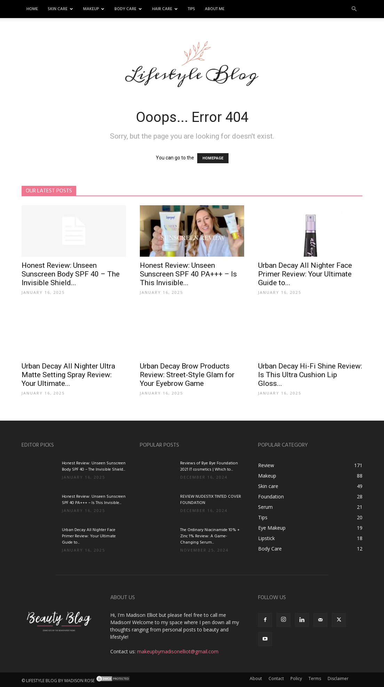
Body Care (128, 9)
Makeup (93, 9)
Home (32, 9)
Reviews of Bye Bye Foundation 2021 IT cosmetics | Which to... (209, 466)
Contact (276, 678)
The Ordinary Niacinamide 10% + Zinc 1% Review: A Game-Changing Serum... (210, 536)
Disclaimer (338, 678)
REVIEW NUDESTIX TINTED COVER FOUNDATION (210, 499)
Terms (315, 678)
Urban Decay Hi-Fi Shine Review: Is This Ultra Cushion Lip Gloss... (310, 375)
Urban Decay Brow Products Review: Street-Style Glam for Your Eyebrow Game (187, 375)
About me (214, 9)
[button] (354, 9)
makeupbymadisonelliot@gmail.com (177, 651)
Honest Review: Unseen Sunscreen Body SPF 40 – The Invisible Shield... (71, 274)
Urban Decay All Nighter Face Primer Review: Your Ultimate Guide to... (305, 274)
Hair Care (165, 9)
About (256, 678)
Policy (296, 678)
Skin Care (60, 9)
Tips (191, 9)
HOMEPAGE (212, 158)
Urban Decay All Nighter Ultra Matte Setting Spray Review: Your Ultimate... (68, 375)
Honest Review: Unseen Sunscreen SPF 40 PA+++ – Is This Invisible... (188, 274)
